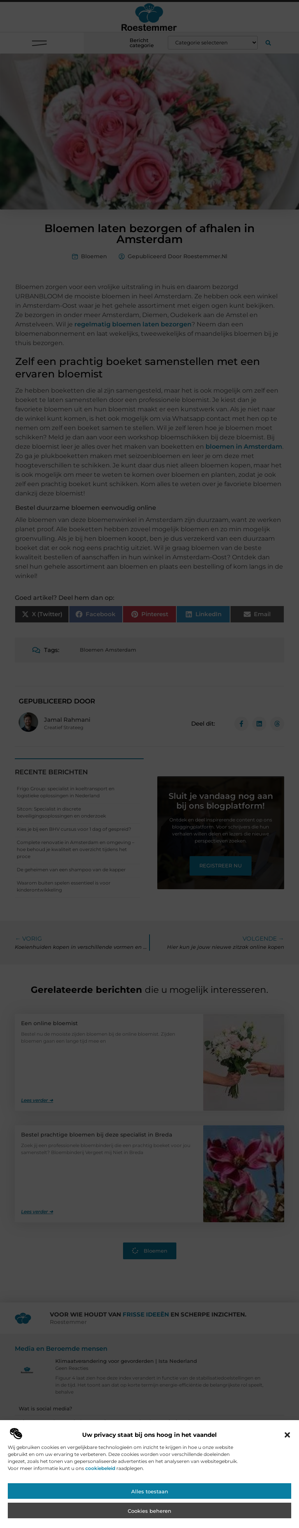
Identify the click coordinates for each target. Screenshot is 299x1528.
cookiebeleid (100, 1478)
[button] (287, 1445)
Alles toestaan (149, 1501)
